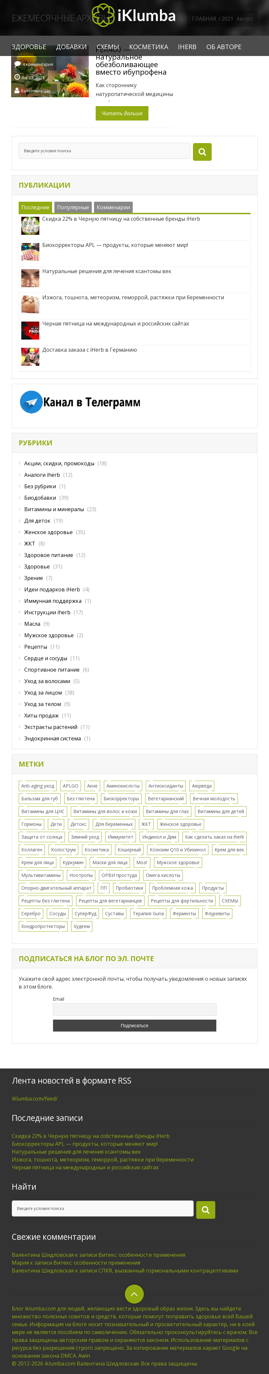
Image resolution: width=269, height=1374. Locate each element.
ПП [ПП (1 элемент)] (103, 888)
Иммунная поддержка (53, 600)
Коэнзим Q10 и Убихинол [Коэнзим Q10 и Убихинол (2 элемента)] (178, 849)
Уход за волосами (47, 681)
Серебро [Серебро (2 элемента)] (31, 913)
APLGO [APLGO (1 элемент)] (70, 786)
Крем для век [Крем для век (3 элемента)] (229, 849)
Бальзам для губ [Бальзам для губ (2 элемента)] (39, 798)
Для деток (37, 520)
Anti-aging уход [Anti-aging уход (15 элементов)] (37, 786)
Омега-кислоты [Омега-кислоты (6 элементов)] (163, 875)
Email (58, 999)
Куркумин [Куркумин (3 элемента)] (73, 862)
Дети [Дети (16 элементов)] (56, 824)
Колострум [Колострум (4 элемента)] (63, 849)
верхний (134, 1294)
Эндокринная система (52, 738)
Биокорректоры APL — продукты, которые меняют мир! (85, 1143)
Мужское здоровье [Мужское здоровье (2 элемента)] (178, 862)
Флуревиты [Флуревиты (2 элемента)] (217, 913)
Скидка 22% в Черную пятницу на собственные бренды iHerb (91, 1136)
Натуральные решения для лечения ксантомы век (76, 1151)
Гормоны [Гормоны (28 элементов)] (31, 824)
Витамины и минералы (54, 509)
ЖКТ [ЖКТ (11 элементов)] (146, 824)
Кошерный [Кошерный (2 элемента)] (129, 849)
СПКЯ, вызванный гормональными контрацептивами (168, 1270)
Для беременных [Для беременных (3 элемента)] (114, 824)
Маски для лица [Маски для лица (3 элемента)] (109, 862)
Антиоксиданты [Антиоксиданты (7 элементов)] (165, 786)
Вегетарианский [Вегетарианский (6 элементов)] (166, 798)
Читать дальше (122, 113)
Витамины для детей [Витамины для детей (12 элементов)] (221, 811)
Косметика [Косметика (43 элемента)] (97, 849)
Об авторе (223, 46)
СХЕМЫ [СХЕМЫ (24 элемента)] (230, 901)
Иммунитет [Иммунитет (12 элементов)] (120, 837)
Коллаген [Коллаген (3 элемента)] (31, 849)
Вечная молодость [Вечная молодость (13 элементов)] (214, 798)
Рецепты (35, 646)
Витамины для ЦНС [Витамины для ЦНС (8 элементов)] (43, 811)
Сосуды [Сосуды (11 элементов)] (57, 913)
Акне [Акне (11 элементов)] (92, 786)
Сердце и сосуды (45, 658)
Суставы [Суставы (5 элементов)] (114, 913)
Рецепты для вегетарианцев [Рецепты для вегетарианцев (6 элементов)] (110, 901)
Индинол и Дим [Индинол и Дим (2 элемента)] (159, 837)
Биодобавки (40, 497)
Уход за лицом (43, 692)
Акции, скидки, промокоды (59, 463)
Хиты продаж (41, 715)
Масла (32, 623)
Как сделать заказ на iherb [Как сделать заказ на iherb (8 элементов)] (214, 837)
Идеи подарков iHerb (52, 589)
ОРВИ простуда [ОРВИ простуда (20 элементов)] (119, 875)
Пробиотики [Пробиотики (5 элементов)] (129, 888)
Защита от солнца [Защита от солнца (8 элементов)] (41, 837)
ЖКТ (29, 543)
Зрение (33, 578)
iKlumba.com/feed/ (35, 1098)
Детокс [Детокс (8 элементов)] (78, 824)
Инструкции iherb (47, 612)
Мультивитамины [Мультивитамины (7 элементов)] (41, 875)
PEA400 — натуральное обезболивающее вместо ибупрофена (131, 60)
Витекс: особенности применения (141, 1254)
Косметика (148, 46)
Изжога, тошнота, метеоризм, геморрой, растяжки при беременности (103, 1159)
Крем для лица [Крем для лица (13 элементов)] (37, 862)
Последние (35, 207)
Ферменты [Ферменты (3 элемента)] (184, 913)
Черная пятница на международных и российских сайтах (85, 1167)
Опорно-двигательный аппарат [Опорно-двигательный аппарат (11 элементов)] (56, 888)
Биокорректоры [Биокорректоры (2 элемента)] (121, 798)
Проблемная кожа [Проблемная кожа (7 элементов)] (172, 888)
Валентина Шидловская (37, 90)
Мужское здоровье (49, 635)
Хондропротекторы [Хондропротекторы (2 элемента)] (43, 926)
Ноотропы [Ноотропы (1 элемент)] (81, 875)
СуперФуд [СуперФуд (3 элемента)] (85, 913)
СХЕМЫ (108, 46)
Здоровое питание (48, 555)
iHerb (187, 46)
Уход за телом (42, 704)
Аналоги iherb (42, 474)
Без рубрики (40, 486)
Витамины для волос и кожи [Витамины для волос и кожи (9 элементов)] (105, 811)
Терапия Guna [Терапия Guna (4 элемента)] (148, 913)
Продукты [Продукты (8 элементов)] (213, 888)
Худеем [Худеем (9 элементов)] (82, 926)
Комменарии (113, 207)
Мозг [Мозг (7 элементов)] (142, 862)
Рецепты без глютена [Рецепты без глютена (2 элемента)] (45, 901)
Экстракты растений (50, 727)
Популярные (73, 207)
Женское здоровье (48, 532)
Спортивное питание (52, 669)
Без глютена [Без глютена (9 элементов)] (81, 798)
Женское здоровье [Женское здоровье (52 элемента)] (181, 824)
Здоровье (29, 46)
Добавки (71, 46)
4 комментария (38, 64)
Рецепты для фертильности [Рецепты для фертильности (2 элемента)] (182, 901)
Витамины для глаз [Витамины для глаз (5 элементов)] (167, 811)
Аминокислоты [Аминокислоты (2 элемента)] (123, 786)
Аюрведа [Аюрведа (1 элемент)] (202, 786)
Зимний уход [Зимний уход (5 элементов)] (85, 837)
